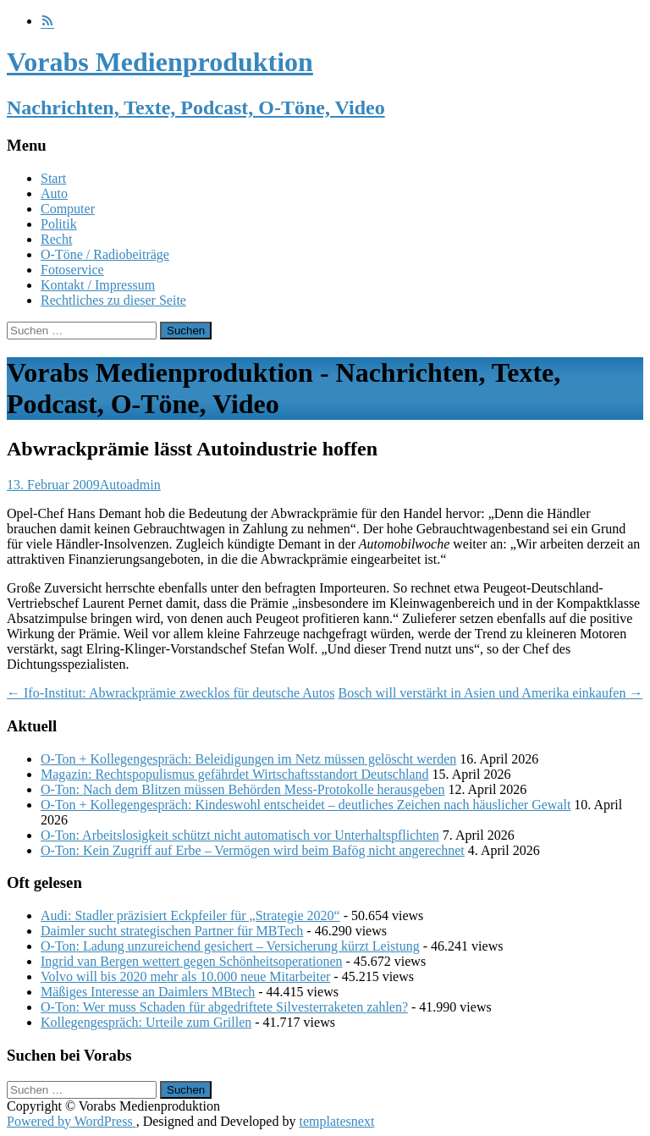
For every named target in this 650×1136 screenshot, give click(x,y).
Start (53, 178)
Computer (68, 208)
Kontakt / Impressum (98, 285)
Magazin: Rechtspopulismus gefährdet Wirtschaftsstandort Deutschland (235, 774)
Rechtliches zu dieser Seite (113, 300)
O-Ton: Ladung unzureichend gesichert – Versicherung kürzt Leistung (230, 946)
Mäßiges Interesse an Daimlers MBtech (148, 991)
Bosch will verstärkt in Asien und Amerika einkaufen (490, 693)
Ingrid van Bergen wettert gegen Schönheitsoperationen (191, 961)
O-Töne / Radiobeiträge (105, 254)
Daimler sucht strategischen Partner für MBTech (172, 931)
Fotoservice (72, 269)
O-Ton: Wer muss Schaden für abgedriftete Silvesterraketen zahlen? (224, 1007)
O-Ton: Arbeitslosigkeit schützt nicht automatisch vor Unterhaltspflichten (240, 835)
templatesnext (336, 1121)
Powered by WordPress (71, 1121)
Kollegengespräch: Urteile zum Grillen (146, 1022)
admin (144, 484)
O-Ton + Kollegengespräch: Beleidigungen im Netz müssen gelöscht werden (248, 759)
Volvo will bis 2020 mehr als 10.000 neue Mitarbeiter (185, 976)
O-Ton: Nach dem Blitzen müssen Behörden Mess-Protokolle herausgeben (242, 789)
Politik (59, 224)
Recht (56, 239)
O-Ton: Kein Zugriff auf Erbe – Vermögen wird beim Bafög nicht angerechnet (253, 850)
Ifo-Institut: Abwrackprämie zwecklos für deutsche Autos (170, 693)
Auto (54, 193)
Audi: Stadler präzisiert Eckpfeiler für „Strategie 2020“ (190, 915)
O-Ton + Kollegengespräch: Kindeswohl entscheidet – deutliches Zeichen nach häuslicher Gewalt (305, 804)
